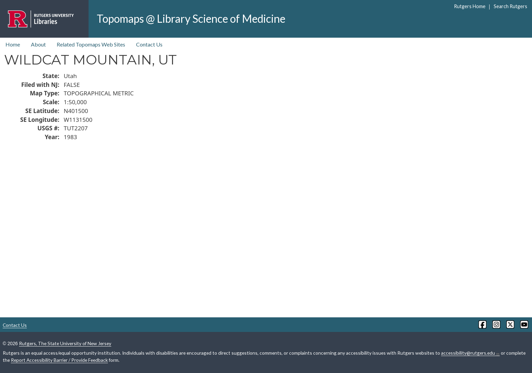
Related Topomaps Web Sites (91, 44)
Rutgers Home (470, 6)
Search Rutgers (510, 6)
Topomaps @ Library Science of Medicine (191, 18)
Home (12, 44)
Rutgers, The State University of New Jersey (65, 343)
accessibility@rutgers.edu (470, 353)
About (38, 44)
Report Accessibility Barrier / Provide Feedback (59, 360)
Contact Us (149, 44)
